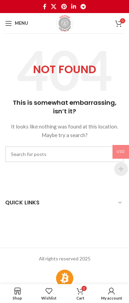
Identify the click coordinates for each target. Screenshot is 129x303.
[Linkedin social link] (73, 6)
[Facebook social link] (45, 6)
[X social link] (54, 6)
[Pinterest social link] (64, 6)
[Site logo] (64, 22)
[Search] (64, 154)
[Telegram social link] (83, 6)
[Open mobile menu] (17, 23)
